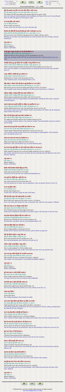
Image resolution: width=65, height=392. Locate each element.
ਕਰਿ (19, 83)
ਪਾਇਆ (23, 74)
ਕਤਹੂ (30, 63)
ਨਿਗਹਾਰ (25, 312)
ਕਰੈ (24, 322)
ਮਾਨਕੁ (6, 74)
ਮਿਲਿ (19, 93)
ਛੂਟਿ (13, 52)
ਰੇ (4, 22)
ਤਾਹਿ (22, 177)
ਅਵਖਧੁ (11, 10)
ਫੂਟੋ (5, 272)
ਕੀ (7, 322)
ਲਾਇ (10, 196)
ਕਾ (16, 206)
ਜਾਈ (16, 83)
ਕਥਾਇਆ (29, 93)
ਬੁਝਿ (12, 301)
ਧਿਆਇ (6, 31)
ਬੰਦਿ (20, 282)
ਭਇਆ (14, 312)
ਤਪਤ (5, 301)
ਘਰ (20, 52)
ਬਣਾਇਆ (22, 352)
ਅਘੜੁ (19, 127)
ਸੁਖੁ (11, 254)
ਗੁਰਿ (5, 10)
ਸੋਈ (20, 215)
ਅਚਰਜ (10, 63)
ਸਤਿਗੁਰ (19, 206)
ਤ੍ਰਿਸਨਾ (13, 115)
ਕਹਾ (21, 322)
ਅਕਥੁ (25, 93)
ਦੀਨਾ (16, 10)
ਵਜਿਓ (20, 104)
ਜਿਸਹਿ (6, 168)
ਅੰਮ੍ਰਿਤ (25, 104)
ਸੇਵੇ (16, 127)
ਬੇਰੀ (8, 282)
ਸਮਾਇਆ (27, 115)
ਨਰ (6, 22)
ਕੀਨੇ (17, 341)
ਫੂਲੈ (20, 177)
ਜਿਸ (8, 215)
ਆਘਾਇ (24, 254)
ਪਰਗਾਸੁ (23, 272)
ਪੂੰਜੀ (7, 361)
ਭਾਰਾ (8, 331)
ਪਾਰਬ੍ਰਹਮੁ (15, 93)
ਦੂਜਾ (25, 31)
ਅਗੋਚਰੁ (11, 93)
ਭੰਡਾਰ (23, 115)
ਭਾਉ (28, 31)
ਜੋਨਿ (28, 10)
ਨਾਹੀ (8, 115)
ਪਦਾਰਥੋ (14, 244)
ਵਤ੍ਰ (9, 187)
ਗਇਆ (15, 301)
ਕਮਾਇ (26, 215)
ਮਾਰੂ (5, 42)
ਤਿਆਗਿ (22, 31)
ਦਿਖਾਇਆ (28, 52)
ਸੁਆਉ (23, 196)
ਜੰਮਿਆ (11, 235)
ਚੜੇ (12, 341)
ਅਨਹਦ (6, 104)
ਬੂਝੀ (16, 115)
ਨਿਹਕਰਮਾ (19, 331)
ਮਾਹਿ (24, 52)
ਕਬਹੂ (19, 235)
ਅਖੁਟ (19, 115)
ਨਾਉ (14, 187)
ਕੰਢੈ (10, 341)
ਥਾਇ (22, 225)
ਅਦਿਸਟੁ (6, 93)
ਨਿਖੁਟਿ (14, 235)
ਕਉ (11, 215)
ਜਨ (19, 10)
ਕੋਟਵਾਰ (27, 322)
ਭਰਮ (10, 272)
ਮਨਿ (10, 115)
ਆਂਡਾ (7, 272)
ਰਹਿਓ (12, 291)
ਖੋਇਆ (17, 147)
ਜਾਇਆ (34, 63)
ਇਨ (9, 22)
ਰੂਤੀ (8, 177)
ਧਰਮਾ (20, 341)
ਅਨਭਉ (6, 63)
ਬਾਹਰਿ (6, 52)
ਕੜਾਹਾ (9, 301)
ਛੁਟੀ (16, 322)
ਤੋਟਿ (5, 115)
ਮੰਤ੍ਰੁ (8, 10)
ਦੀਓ (27, 301)
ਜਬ (5, 312)
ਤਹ (23, 104)
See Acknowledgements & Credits (32, 390)
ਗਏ (22, 312)
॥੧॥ (35, 83)
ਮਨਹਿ (15, 272)
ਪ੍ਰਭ (16, 63)
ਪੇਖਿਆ (19, 63)
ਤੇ (11, 52)
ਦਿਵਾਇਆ (29, 83)
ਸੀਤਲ (21, 301)
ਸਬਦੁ (9, 104)
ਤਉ (17, 312)
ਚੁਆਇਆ (32, 104)
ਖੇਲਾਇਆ (23, 138)
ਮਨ (6, 187)
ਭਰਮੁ (11, 147)
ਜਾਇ (25, 206)
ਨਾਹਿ (25, 168)
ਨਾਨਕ (22, 10)
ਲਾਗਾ (8, 225)
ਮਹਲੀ (25, 147)
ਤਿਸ (13, 322)
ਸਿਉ (21, 168)
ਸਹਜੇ (5, 138)
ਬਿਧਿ (11, 22)
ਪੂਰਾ (20, 74)
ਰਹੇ (21, 254)
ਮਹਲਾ (8, 42)
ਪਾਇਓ (9, 74)
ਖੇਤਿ (5, 235)
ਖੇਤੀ (8, 196)
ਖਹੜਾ (8, 206)
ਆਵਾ (8, 138)
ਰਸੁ (26, 127)
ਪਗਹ (11, 282)
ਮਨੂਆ (13, 196)
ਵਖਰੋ (12, 361)
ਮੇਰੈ (8, 235)
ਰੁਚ (23, 168)
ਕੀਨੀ (17, 282)
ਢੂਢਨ (9, 52)
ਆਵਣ (6, 291)
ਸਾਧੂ (22, 93)
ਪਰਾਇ (17, 22)
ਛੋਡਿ (26, 63)
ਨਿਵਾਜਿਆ (13, 168)
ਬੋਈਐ (14, 177)
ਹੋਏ (15, 331)
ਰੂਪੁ (13, 63)
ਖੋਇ (5, 206)
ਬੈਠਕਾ (12, 352)
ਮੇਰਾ (22, 63)
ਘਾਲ (17, 225)
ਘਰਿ (18, 361)
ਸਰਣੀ (22, 206)
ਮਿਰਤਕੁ (18, 31)
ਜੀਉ (12, 31)
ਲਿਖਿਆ (17, 215)
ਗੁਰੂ (26, 83)
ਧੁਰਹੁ (13, 215)
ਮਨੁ (24, 63)
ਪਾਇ (32, 10)
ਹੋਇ (14, 31)
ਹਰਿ (9, 31)
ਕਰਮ (11, 331)
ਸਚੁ (5, 352)
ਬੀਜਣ (11, 187)
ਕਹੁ (5, 147)
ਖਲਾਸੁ (23, 282)
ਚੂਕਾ (5, 331)
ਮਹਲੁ (28, 147)
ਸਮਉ (19, 196)
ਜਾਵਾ (14, 138)
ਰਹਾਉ (32, 31)
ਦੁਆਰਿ (16, 104)
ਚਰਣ (5, 127)
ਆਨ (5, 177)
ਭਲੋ (16, 196)
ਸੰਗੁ (11, 312)
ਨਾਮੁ (14, 10)
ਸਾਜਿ (9, 168)
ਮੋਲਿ (5, 83)
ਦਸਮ (12, 104)
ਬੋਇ (5, 196)
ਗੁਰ (14, 127)
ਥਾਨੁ (7, 352)
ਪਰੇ (16, 52)
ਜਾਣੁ (9, 291)
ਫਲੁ (17, 177)
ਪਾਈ (19, 225)
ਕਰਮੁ (5, 215)
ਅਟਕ (10, 322)
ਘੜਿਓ (23, 127)
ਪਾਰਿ (14, 22)
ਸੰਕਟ (25, 10)
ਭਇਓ (19, 272)
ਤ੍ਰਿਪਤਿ (18, 254)
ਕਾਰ (23, 215)
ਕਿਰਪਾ (23, 83)
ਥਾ (32, 52)
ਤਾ (20, 147)
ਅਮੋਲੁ (8, 83)
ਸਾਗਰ (6, 341)
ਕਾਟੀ (5, 282)
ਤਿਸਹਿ (18, 168)
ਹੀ (22, 52)
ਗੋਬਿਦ (11, 225)
